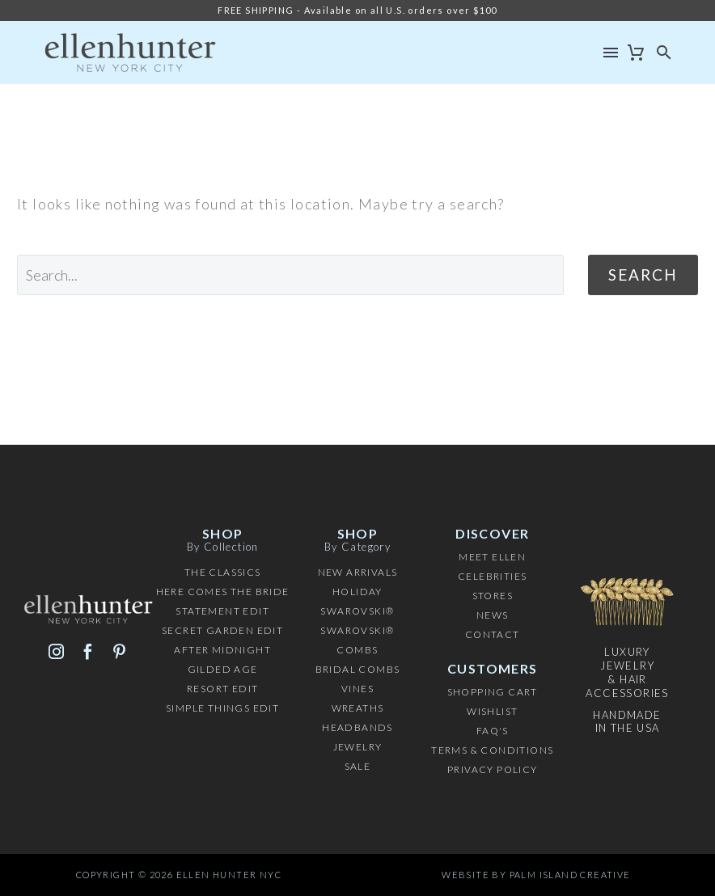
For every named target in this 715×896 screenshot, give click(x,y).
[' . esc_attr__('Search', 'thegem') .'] (290, 275)
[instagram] (56, 651)
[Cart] (636, 52)
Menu (610, 52)
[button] (664, 52)
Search (643, 274)
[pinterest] (119, 651)
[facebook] (87, 651)
